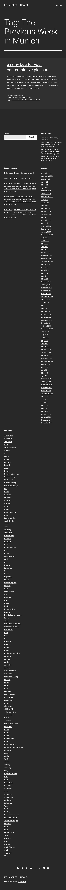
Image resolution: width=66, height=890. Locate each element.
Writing (6, 856)
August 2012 (45, 396)
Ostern (6, 718)
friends (6, 580)
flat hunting (8, 568)
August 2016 (45, 264)
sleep (6, 776)
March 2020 (45, 208)
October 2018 (46, 226)
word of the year (9, 847)
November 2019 (46, 220)
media (6, 662)
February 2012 (46, 414)
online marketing (10, 712)
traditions (7, 824)
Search (6, 133)
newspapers (8, 697)
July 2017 (44, 238)
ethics (6, 550)
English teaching (10, 547)
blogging (7, 471)
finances (7, 565)
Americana (8, 442)
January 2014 (46, 352)
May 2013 (44, 373)
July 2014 (44, 335)
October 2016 (46, 258)
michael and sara (10, 671)
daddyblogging (9, 521)
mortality (7, 680)
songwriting (8, 788)
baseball (7, 465)
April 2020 (44, 205)
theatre (6, 809)
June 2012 (45, 402)
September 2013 (47, 361)
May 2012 (44, 405)
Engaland (7, 541)
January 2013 (46, 382)
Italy (5, 635)
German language (10, 583)
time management (10, 818)
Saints (6, 759)
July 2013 (44, 367)
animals (18, 97)
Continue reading (32, 88)
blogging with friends (11, 474)
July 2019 (44, 223)
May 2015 (44, 305)
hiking (6, 600)
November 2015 (46, 291)
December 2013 (46, 355)
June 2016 (45, 270)
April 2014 (44, 343)
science (7, 762)
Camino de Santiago (11, 486)
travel (6, 829)
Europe (6, 553)
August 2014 (45, 332)
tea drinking (8, 800)
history (6, 603)
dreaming (7, 530)
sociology (7, 785)
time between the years (12, 815)
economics (8, 533)
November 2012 (46, 388)
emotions (7, 539)
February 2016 (46, 282)
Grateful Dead (9, 591)
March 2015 (45, 311)
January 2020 (46, 214)
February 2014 (46, 349)
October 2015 (46, 294)
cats (5, 489)
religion (6, 753)
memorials (8, 665)
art (5, 453)
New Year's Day (9, 694)
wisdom (7, 844)
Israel (6, 633)
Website (59, 5)
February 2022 (46, 191)
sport (6, 791)
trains (6, 826)
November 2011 (46, 423)
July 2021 (44, 200)
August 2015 (45, 299)
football (7, 574)
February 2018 (46, 229)
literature (7, 650)
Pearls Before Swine (11, 724)
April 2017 (44, 247)
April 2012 (44, 408)
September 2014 (47, 329)
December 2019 (46, 217)
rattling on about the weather (14, 747)
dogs (6, 527)
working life (8, 853)
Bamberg (7, 462)
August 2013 (45, 364)
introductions (8, 630)
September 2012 (47, 393)
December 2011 (46, 420)
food (5, 571)
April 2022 (44, 188)
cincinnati (7, 503)
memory (7, 668)
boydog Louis (8, 480)
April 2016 (44, 276)
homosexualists (9, 609)
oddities (7, 703)
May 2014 (44, 341)
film (5, 562)
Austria (6, 456)
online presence (9, 715)
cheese (6, 491)
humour (7, 618)
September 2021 (47, 197)
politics (6, 741)
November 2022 (46, 173)
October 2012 (46, 390)
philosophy (8, 727)
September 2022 (47, 176)
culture (6, 509)
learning (7, 644)
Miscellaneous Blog (11, 677)
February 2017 (46, 252)
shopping (7, 768)
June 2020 (45, 202)
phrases (7, 732)
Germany (7, 586)
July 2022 (44, 182)
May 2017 (44, 244)
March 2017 (45, 249)
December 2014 (46, 320)
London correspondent (12, 653)
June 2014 (45, 338)
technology (8, 803)
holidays (7, 606)
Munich (29, 97)
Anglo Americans (10, 447)
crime (6, 506)
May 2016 (44, 273)
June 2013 (45, 370)
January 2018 (46, 232)
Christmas (7, 497)
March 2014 (45, 346)
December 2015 (46, 288)
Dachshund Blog (10, 518)
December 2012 (46, 385)
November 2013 (46, 358)
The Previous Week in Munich (31, 100)
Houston (7, 612)
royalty (6, 756)
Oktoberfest (8, 706)
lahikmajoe (8, 173)
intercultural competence (12, 624)
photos (6, 729)
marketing (7, 656)
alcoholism (8, 439)
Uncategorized (9, 832)
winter (6, 841)
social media (8, 782)
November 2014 (46, 323)
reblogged (7, 750)
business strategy (10, 483)
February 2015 (46, 314)
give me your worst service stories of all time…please (50, 153)
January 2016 (46, 285)
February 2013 (46, 379)
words (6, 850)
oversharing (8, 721)
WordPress (22, 882)
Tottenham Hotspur (11, 821)
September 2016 (47, 261)
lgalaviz (6, 196)
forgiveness (8, 577)
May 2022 (44, 185)
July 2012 (44, 399)
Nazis (6, 688)
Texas (6, 806)
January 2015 (46, 317)
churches (7, 500)
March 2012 (45, 411)
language (7, 641)
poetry (6, 735)
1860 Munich (8, 436)
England (7, 544)
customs (7, 515)
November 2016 (46, 255)
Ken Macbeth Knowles (16, 5)
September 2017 (47, 235)
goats (6, 588)
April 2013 (44, 376)
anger (6, 444)
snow (6, 779)
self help (7, 765)
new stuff (7, 691)
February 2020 (46, 211)
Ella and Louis (9, 536)
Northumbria (8, 700)
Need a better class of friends (24, 173)
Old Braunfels (8, 709)
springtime (8, 794)
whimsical (7, 838)
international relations (11, 627)
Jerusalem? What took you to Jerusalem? (51, 139)
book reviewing (9, 477)
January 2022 (46, 194)
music (6, 685)
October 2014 (46, 326)
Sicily (6, 771)
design (6, 524)
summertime (8, 797)
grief (5, 594)
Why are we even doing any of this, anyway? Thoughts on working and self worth (51, 144)
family (6, 559)
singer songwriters (10, 774)
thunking (7, 812)
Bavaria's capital (17, 100)
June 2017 (45, 241)
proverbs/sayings (10, 744)
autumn (7, 459)
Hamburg (7, 597)
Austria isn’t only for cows (50, 149)
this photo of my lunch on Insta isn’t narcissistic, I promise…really (50, 158)
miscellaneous (9, 674)
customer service (10, 512)
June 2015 (45, 302)
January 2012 (46, 417)
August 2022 (45, 179)
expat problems (9, 556)
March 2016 (45, 279)
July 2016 (44, 267)
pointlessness (9, 738)
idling (6, 621)
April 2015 (44, 308)
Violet (6, 835)
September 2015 (47, 296)
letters (6, 647)
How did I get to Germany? (13, 615)
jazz (5, 638)
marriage (7, 659)
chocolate (7, 494)
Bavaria (24, 97)
